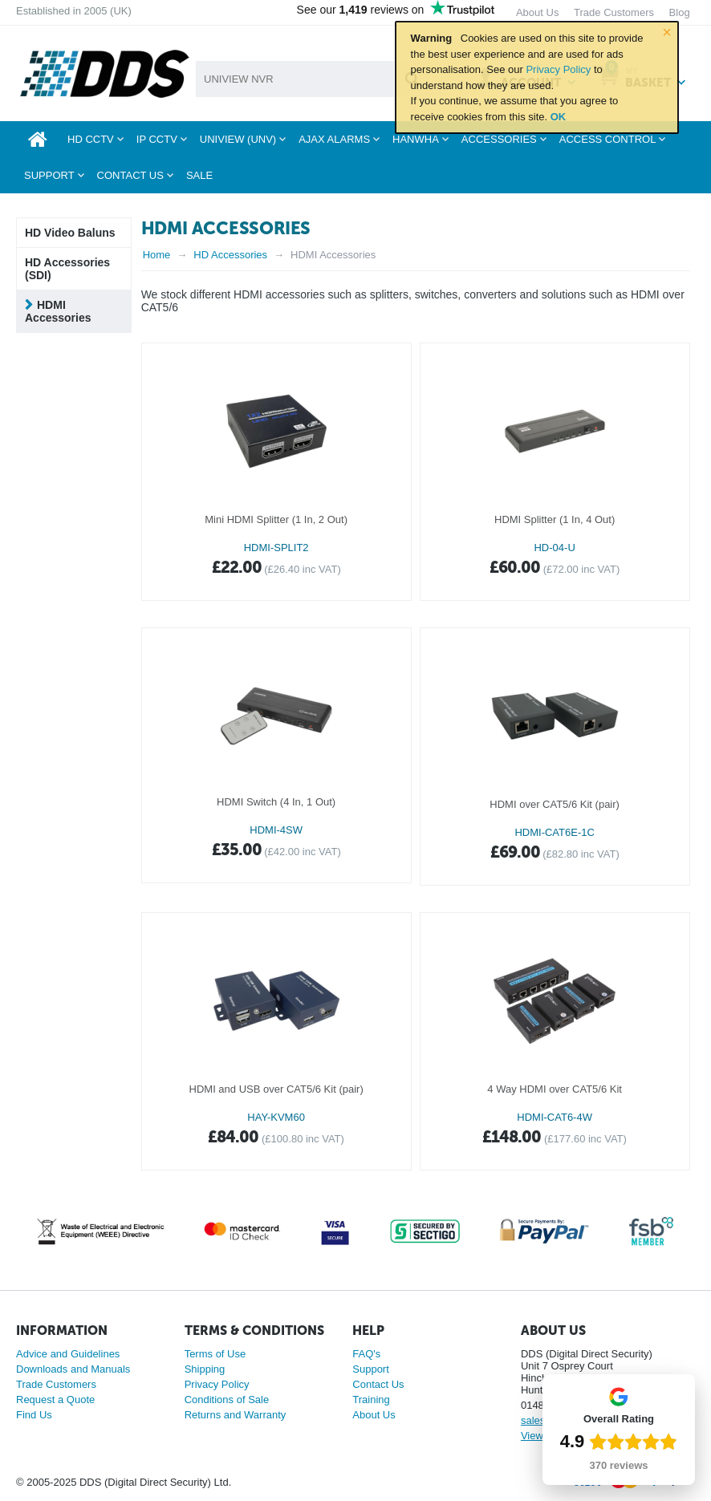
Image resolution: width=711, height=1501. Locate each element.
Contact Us (378, 1384)
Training (370, 1399)
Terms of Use (215, 1354)
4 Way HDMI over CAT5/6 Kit (554, 1089)
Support (370, 1369)
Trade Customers (56, 1384)
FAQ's (366, 1354)
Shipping (205, 1369)
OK (559, 117)
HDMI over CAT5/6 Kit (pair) (555, 804)
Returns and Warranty (235, 1415)
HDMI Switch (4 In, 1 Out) (276, 802)
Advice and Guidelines (68, 1354)
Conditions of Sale (227, 1399)
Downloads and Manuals (73, 1369)
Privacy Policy (558, 69)
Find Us (34, 1415)
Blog (679, 12)
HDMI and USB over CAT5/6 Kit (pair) (276, 1089)
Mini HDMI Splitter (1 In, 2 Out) (276, 519)
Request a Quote (55, 1399)
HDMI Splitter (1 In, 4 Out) (554, 519)
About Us (373, 1415)
